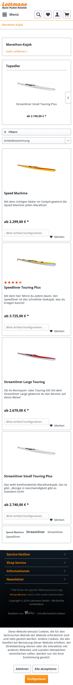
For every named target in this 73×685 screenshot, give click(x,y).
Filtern (10, 132)
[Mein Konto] (57, 14)
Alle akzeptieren (45, 669)
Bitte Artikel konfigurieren (24, 233)
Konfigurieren (36, 679)
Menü (10, 14)
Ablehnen (22, 669)
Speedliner (13, 536)
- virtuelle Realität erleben (50, 613)
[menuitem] (10, 14)
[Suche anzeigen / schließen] (38, 14)
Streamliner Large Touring (24, 382)
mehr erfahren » (16, 51)
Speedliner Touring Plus (22, 287)
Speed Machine (15, 193)
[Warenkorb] (67, 14)
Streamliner (36, 532)
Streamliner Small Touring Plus (36, 104)
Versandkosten (18, 594)
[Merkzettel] (48, 14)
